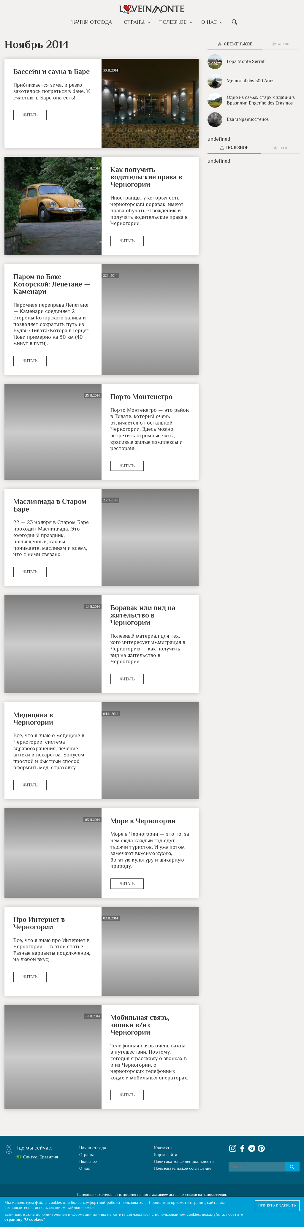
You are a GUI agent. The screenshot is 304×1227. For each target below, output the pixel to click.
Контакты (163, 1147)
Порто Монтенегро (141, 396)
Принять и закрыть (277, 1205)
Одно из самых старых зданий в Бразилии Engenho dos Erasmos (251, 100)
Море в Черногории (142, 820)
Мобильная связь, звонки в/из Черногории (139, 1025)
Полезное (173, 22)
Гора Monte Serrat (236, 61)
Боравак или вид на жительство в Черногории (142, 615)
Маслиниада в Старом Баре (49, 505)
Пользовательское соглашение (182, 1168)
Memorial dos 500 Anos (241, 81)
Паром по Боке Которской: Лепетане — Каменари (51, 284)
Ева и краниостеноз (238, 119)
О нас (208, 22)
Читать (30, 115)
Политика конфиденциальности (184, 1161)
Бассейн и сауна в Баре (51, 71)
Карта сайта (165, 1154)
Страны (136, 22)
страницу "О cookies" (24, 1219)
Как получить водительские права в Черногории (146, 177)
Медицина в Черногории (33, 718)
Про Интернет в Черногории (39, 923)
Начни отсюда (93, 22)
